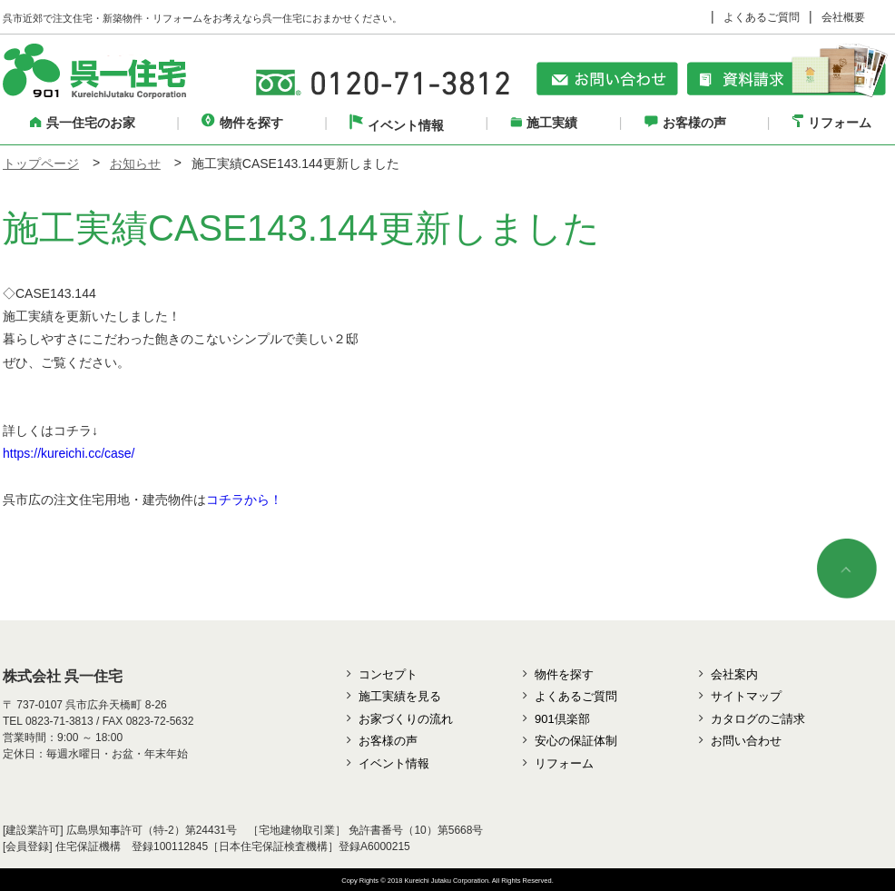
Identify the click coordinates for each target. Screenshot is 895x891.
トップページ (41, 163)
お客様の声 (685, 122)
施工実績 (543, 122)
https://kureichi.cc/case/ (69, 453)
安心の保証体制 (576, 740)
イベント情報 (396, 125)
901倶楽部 (562, 719)
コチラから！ (244, 499)
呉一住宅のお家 (82, 122)
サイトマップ (746, 696)
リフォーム (831, 122)
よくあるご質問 (761, 17)
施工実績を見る (400, 696)
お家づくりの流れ (406, 719)
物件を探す (242, 122)
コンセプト (388, 674)
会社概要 (843, 17)
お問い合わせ (746, 740)
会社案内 (734, 674)
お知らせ (135, 163)
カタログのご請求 (758, 719)
